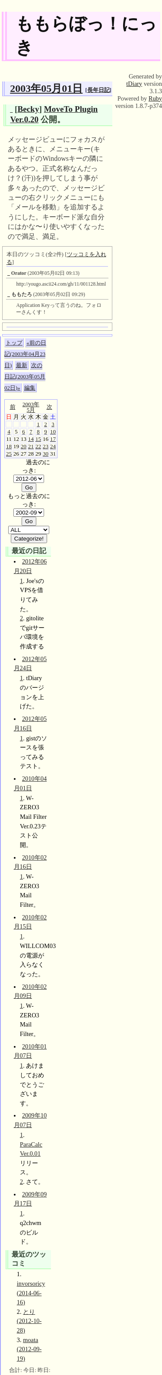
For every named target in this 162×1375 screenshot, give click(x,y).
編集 (29, 387)
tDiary (134, 83)
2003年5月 (30, 407)
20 (23, 446)
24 (53, 446)
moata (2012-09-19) (29, 1349)
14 (31, 439)
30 (45, 453)
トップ (14, 342)
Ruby (155, 98)
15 (38, 439)
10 (53, 431)
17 (53, 439)
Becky (28, 109)
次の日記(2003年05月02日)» (24, 376)
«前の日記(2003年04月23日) (25, 353)
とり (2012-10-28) (29, 1321)
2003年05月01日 (46, 88)
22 (38, 446)
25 (9, 453)
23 (45, 446)
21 (31, 446)
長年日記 (98, 90)
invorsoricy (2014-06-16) (31, 1293)
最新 (21, 365)
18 (9, 446)
